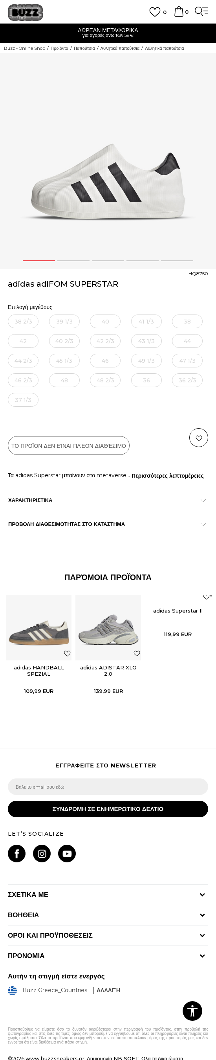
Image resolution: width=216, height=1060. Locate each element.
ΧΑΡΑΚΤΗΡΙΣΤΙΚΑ (104, 500)
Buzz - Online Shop (24, 48)
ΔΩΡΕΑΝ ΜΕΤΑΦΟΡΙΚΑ (108, 30)
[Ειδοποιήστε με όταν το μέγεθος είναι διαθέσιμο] (23, 321)
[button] (198, 437)
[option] (108, 33)
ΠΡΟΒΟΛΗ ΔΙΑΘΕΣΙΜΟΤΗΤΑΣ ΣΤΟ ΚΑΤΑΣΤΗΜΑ (104, 524)
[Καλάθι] (179, 15)
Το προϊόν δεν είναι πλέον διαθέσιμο (68, 445)
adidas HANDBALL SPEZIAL (39, 670)
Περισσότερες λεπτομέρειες (168, 475)
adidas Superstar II (178, 610)
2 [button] (73, 260)
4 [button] (143, 260)
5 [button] (177, 260)
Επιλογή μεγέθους (30, 307)
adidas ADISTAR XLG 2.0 (108, 670)
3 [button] (108, 260)
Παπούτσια (84, 48)
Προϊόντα (59, 48)
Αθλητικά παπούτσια (120, 48)
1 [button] (39, 260)
